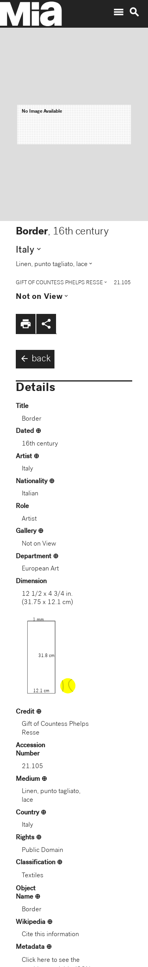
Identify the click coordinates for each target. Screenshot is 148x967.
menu (118, 12)
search (134, 12)
